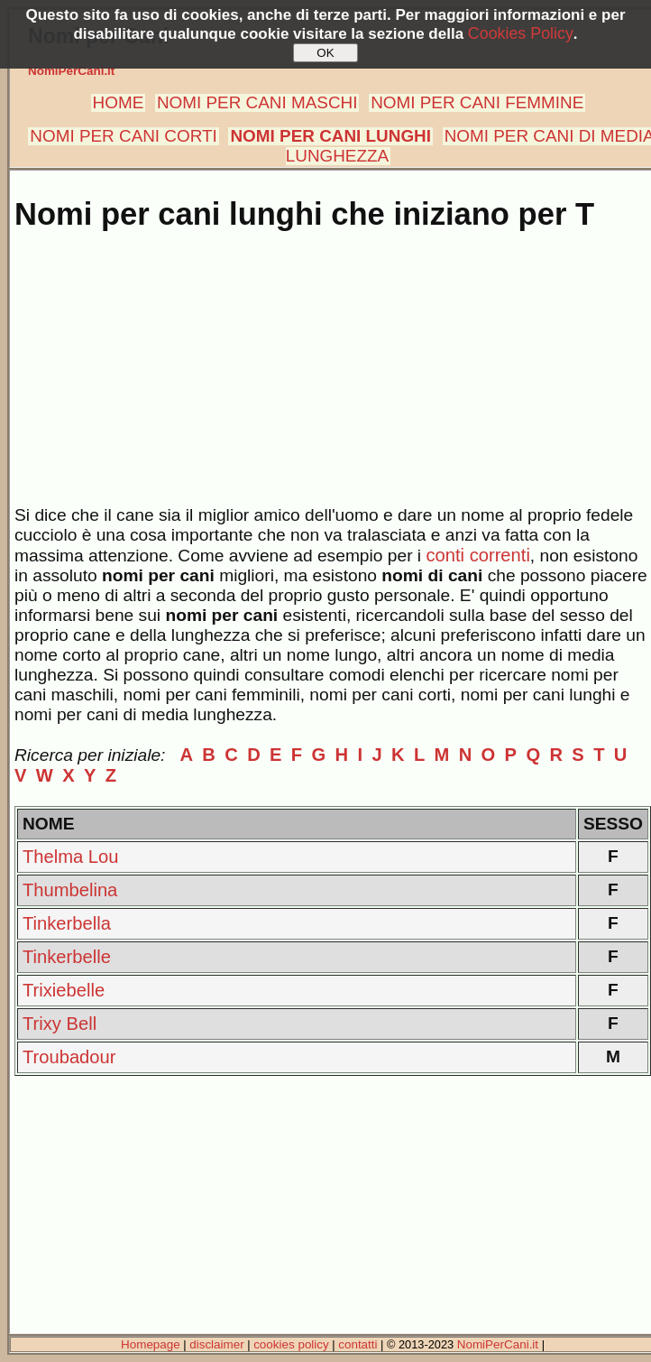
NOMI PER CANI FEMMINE (477, 102)
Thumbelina (70, 890)
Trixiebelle (64, 990)
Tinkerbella (67, 923)
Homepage (150, 1344)
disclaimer (216, 1344)
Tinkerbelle (67, 957)
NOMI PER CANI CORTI (123, 135)
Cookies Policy (520, 33)
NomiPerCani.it (71, 71)
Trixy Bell (59, 1023)
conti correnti (477, 555)
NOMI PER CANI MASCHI (257, 102)
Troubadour (69, 1057)
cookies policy (291, 1344)
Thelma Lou (70, 856)
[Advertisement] (329, 379)
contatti (357, 1344)
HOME (118, 102)
